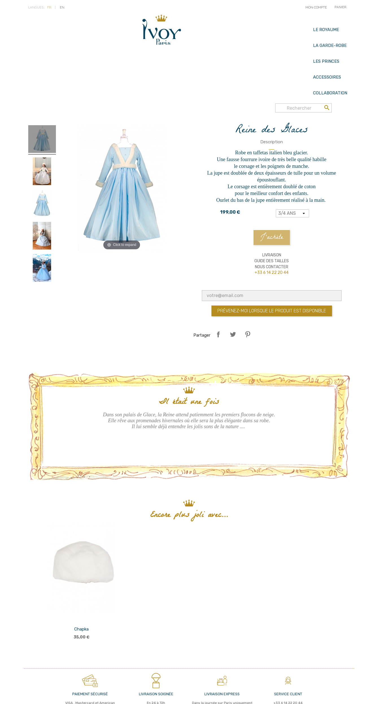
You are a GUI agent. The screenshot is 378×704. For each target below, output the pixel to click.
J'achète (271, 193)
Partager (218, 290)
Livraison (271, 211)
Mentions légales (110, 695)
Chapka (81, 585)
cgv (31, 695)
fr (49, 7)
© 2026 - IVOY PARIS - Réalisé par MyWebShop (245, 694)
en (62, 7)
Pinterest (247, 290)
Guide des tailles (271, 217)
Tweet (233, 290)
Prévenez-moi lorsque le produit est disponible (271, 266)
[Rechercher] (303, 25)
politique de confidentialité (65, 695)
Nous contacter (271, 222)
